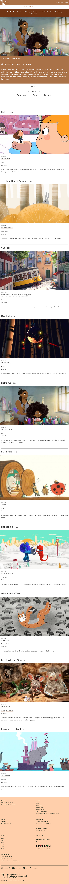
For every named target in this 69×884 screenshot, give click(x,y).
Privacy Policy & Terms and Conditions (47, 814)
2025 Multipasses (6, 857)
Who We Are (39, 805)
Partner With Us (40, 830)
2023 (2, 842)
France (3, 300)
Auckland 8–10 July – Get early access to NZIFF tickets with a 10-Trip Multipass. (34, 13)
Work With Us (40, 807)
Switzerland (4, 231)
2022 (2, 844)
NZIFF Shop (5, 854)
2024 (2, 840)
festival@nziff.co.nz (7, 802)
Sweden (3, 779)
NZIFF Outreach (6, 824)
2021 (2, 847)
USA (2, 162)
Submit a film (40, 836)
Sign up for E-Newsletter (8, 805)
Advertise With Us (41, 828)
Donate (38, 826)
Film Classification (41, 812)
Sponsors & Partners (42, 822)
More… (3, 849)
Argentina (4, 577)
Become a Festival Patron (43, 824)
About (38, 801)
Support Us (39, 819)
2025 (2, 838)
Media (3, 819)
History (38, 803)
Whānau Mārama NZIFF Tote (10, 861)
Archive (3, 836)
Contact (3, 801)
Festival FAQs (40, 809)
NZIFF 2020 (17, 58)
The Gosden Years (6, 859)
